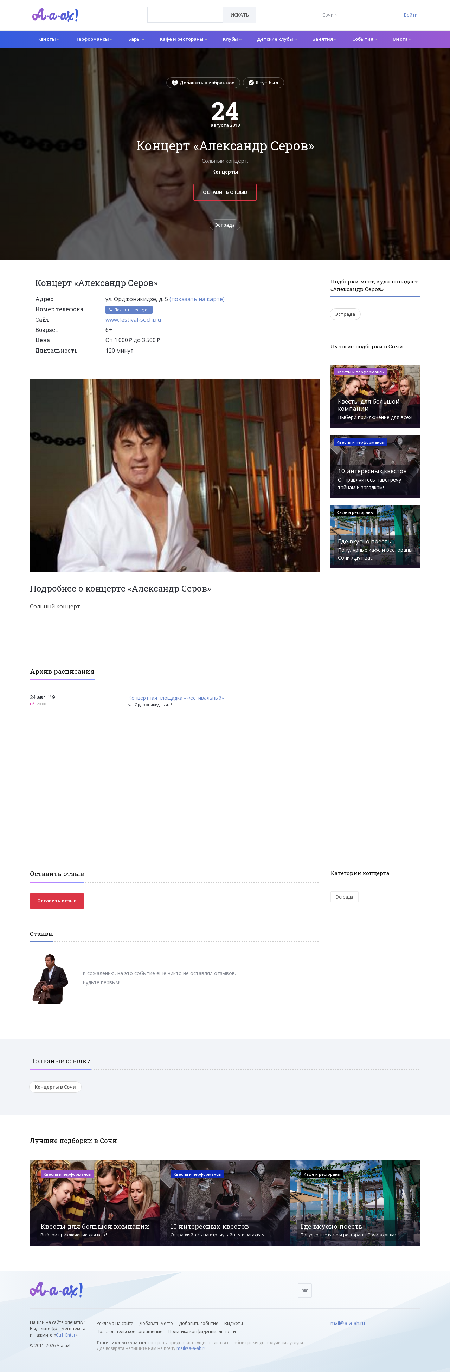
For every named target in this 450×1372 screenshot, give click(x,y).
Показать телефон (129, 309)
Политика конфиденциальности (202, 1331)
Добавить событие (198, 1323)
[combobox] (185, 15)
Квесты (48, 39)
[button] (313, 384)
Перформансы (93, 39)
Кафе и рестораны (183, 39)
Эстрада (225, 225)
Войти (411, 15)
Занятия (324, 39)
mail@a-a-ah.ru (191, 1348)
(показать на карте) (197, 299)
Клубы (232, 39)
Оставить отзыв (225, 192)
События (364, 39)
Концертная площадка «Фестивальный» (176, 698)
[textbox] (185, 9)
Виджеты (233, 1323)
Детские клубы (277, 39)
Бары (136, 39)
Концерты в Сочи (55, 1087)
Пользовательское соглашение (129, 1331)
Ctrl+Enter (66, 1335)
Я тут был (263, 82)
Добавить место (156, 1323)
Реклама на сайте (115, 1323)
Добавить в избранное (203, 82)
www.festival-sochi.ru (133, 320)
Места (402, 39)
